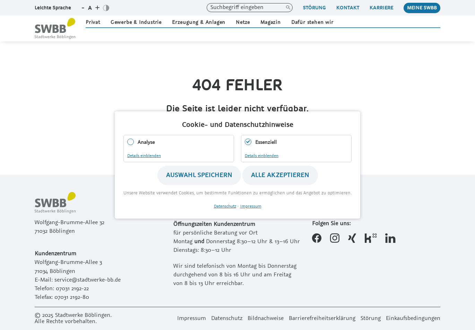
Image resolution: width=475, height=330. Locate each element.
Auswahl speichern (199, 175)
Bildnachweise (266, 318)
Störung (314, 8)
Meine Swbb (422, 8)
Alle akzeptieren (280, 175)
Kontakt (347, 8)
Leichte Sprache (53, 8)
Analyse (146, 142)
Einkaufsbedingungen (413, 318)
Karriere (381, 8)
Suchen (288, 7)
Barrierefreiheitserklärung (322, 318)
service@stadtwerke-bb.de (87, 280)
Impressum (191, 318)
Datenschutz (226, 318)
